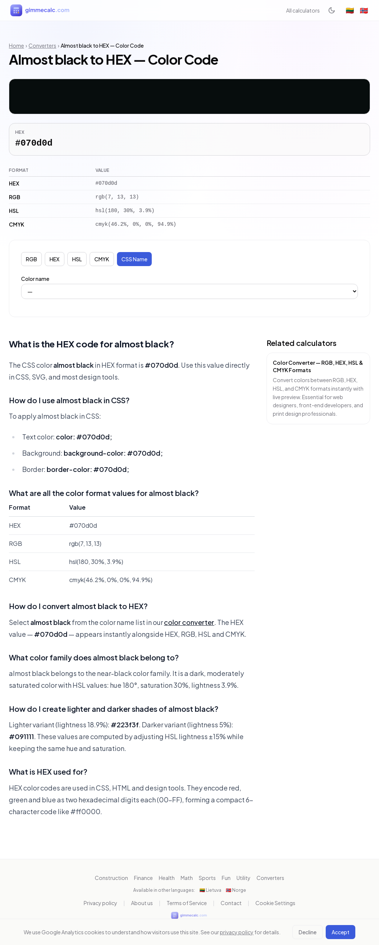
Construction (111, 877)
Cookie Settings (275, 903)
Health (167, 877)
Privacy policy (100, 903)
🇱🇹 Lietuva (210, 890)
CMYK (101, 259)
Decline (307, 932)
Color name (35, 278)
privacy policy (237, 932)
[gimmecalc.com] (41, 10)
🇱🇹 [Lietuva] (350, 10)
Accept (340, 932)
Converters (42, 45)
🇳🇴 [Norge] (364, 10)
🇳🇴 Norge (236, 890)
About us (142, 903)
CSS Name (134, 259)
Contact (231, 903)
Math (187, 877)
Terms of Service (187, 903)
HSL (77, 259)
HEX (55, 259)
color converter (189, 622)
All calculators (303, 10)
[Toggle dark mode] (332, 10)
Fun (226, 877)
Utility (244, 877)
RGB (31, 259)
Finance (143, 877)
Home (16, 45)
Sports (207, 877)
